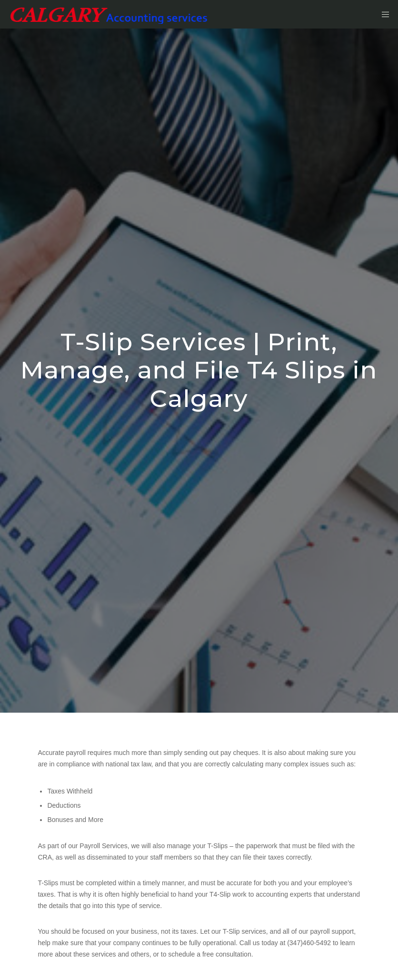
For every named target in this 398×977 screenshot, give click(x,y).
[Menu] (382, 14)
